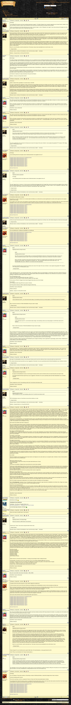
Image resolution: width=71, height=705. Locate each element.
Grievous (4, 55)
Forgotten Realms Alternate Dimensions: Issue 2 (18, 159)
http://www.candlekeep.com (15, 505)
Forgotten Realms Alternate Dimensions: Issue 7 (18, 164)
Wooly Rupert (5, 497)
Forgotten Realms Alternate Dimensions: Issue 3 (18, 160)
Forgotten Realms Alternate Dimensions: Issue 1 (18, 158)
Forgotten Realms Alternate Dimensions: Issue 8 (18, 165)
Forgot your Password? (48, 8)
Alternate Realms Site (14, 167)
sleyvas (4, 97)
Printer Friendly (52, 13)
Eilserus (4, 20)
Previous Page (61, 17)
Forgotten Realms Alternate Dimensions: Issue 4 (18, 161)
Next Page (67, 17)
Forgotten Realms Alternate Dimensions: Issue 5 (18, 162)
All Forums (6, 11)
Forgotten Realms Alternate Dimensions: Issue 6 (18, 163)
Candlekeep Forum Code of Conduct (27, 505)
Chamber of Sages (9, 14)
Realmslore (7, 12)
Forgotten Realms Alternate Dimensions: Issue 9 (18, 240)
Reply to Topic (55, 12)
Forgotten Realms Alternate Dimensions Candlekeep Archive (21, 157)
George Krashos (6, 30)
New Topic (49, 12)
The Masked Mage (6, 509)
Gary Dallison (5, 150)
